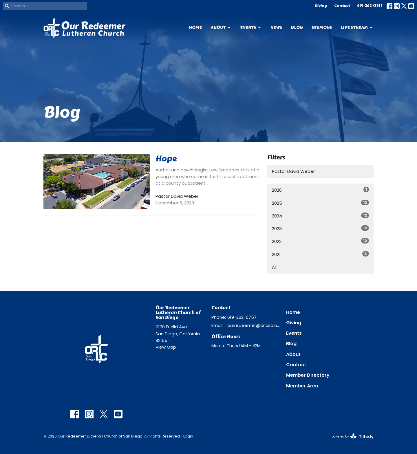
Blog (297, 27)
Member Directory (308, 375)
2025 (320, 203)
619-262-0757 (369, 6)
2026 (320, 190)
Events (251, 27)
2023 (320, 228)
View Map (166, 347)
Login (188, 436)
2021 (320, 254)
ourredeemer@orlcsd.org (253, 325)
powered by (353, 436)
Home (195, 27)
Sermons (322, 27)
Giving (321, 6)
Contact (342, 6)
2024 (320, 216)
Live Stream (357, 27)
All (274, 267)
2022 (320, 241)
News (276, 27)
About (221, 27)
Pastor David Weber (293, 171)
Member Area (302, 385)
